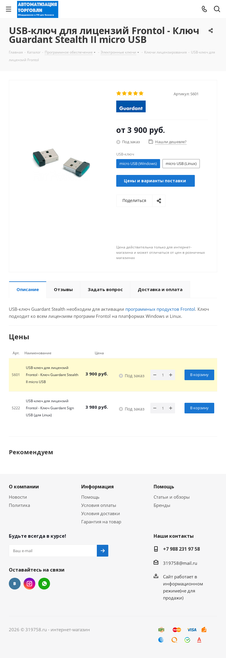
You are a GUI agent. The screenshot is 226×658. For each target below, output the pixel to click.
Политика (19, 505)
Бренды (162, 505)
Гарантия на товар (101, 522)
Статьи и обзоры (172, 497)
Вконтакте (15, 583)
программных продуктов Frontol (160, 309)
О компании (24, 486)
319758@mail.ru (180, 563)
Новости (18, 497)
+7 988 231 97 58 (181, 549)
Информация (97, 486)
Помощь (90, 497)
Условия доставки (100, 513)
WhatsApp (44, 583)
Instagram (29, 583)
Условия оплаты (98, 505)
